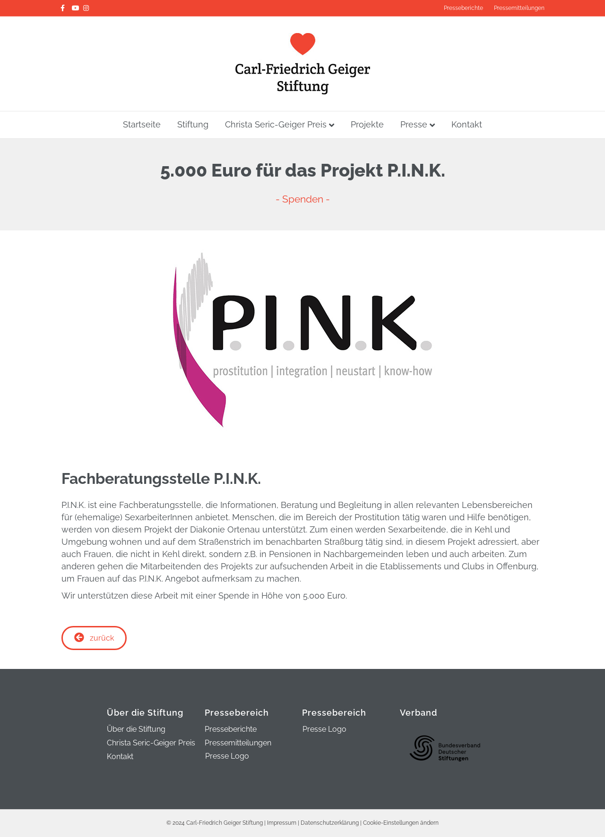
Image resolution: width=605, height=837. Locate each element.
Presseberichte (463, 8)
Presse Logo (227, 706)
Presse (413, 124)
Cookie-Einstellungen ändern (401, 773)
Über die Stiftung (136, 680)
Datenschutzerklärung (330, 773)
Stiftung (192, 124)
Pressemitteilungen (519, 8)
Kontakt (466, 124)
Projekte (367, 124)
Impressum (281, 773)
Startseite (142, 124)
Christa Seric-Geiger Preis (276, 124)
